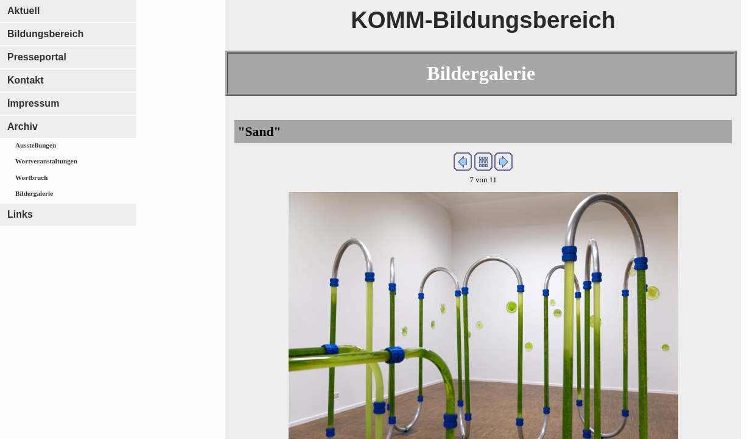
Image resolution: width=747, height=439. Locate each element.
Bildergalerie (34, 193)
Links (20, 214)
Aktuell (23, 10)
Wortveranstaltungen (46, 161)
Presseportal (36, 57)
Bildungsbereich (45, 34)
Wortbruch (31, 177)
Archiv (22, 126)
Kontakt (25, 80)
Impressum (33, 103)
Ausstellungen (35, 145)
